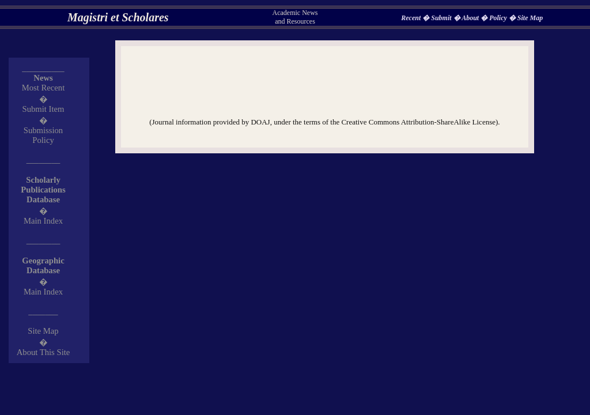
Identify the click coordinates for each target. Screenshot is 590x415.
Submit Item (43, 109)
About (471, 18)
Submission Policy (43, 135)
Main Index (43, 220)
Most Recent (43, 87)
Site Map (530, 18)
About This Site (43, 352)
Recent (411, 18)
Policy (499, 18)
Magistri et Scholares (118, 17)
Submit (442, 18)
